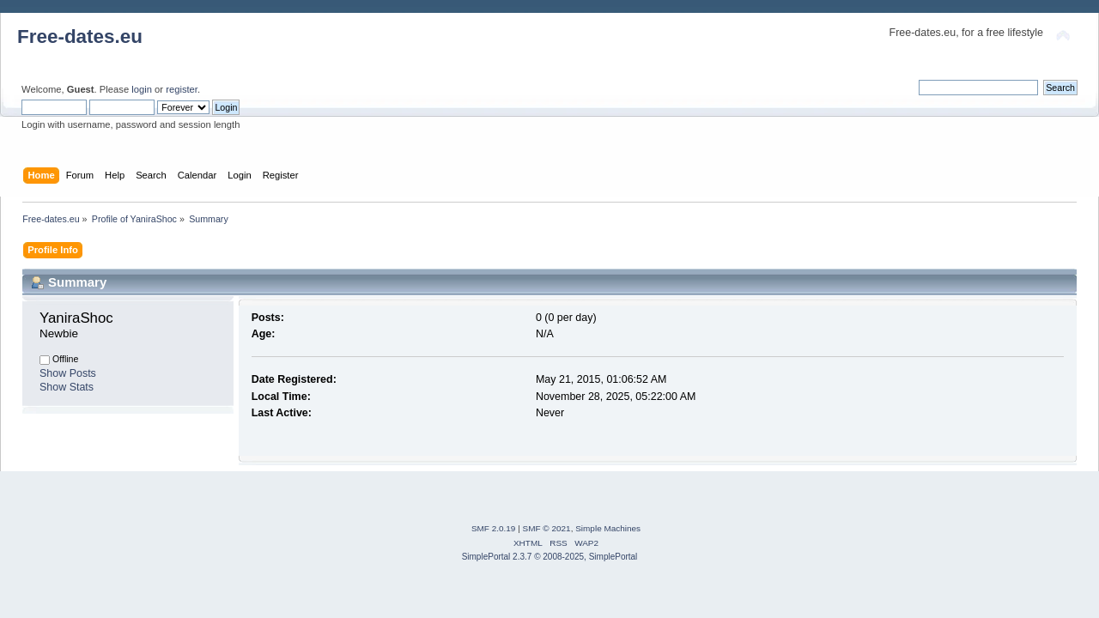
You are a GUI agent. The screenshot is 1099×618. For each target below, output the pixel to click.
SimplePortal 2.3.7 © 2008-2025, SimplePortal (550, 556)
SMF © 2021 (547, 528)
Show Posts (67, 373)
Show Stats (66, 387)
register (181, 89)
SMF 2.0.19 (493, 528)
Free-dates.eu (80, 36)
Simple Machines (608, 528)
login (141, 89)
